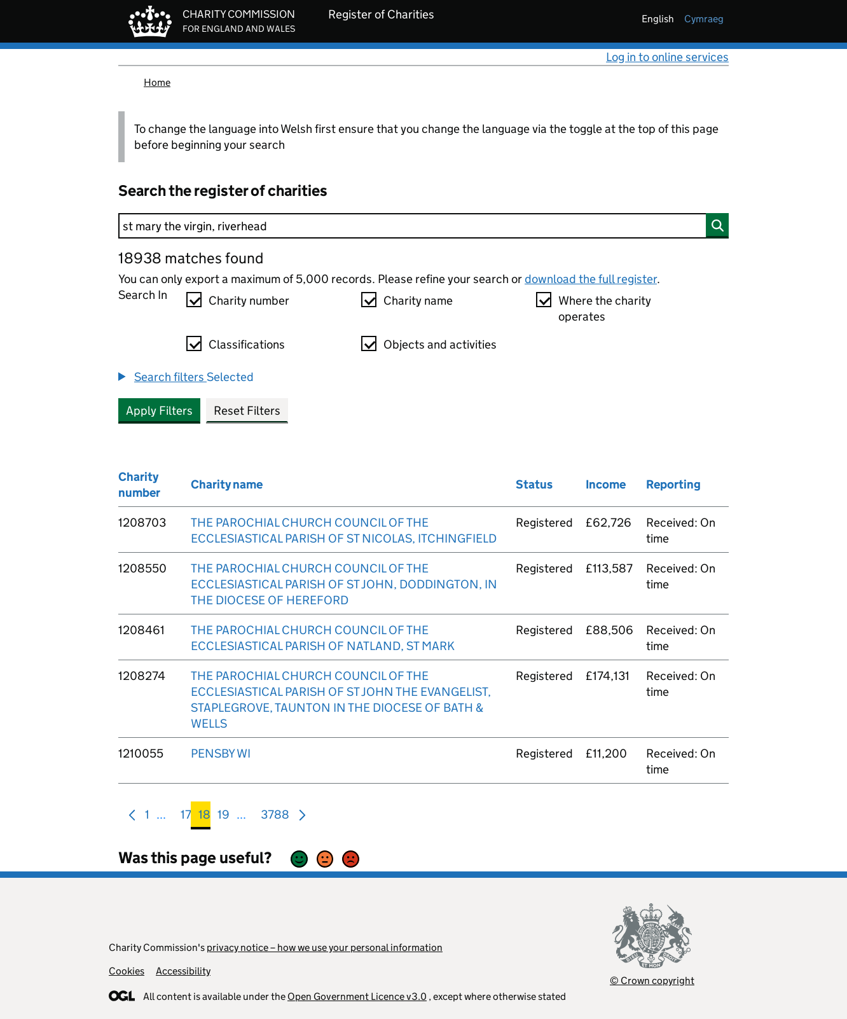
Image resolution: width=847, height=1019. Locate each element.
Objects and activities (440, 344)
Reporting (673, 484)
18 (204, 817)
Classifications (247, 344)
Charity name (418, 300)
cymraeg (704, 19)
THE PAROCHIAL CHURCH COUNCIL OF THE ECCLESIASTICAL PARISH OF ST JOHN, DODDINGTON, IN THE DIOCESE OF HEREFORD (344, 584)
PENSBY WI (221, 753)
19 (223, 817)
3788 (275, 817)
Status (534, 484)
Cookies (126, 971)
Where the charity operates (604, 308)
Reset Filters (247, 410)
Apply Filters (159, 410)
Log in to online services (667, 57)
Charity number (249, 300)
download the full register (591, 279)
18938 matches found (190, 258)
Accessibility (183, 971)
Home (157, 82)
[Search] (423, 226)
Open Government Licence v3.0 (357, 996)
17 (186, 817)
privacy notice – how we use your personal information (325, 947)
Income (606, 484)
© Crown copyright (652, 980)
